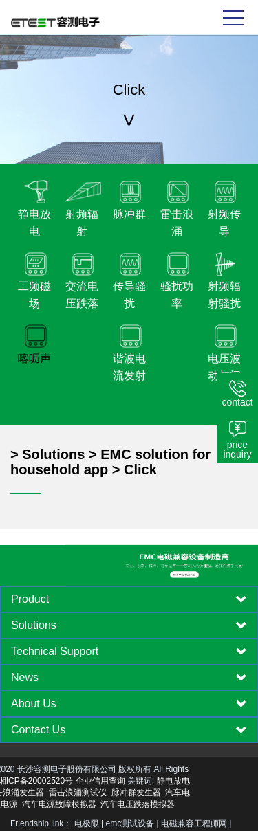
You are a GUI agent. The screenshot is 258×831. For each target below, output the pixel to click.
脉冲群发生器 (83, 792)
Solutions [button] (129, 625)
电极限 (86, 823)
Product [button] (129, 599)
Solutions (53, 454)
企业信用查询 (47, 781)
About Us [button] (129, 703)
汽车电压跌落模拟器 (85, 804)
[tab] (129, 599)
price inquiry (237, 449)
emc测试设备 (130, 823)
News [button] (129, 677)
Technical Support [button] (129, 651)
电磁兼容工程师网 (194, 823)
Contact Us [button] (129, 729)
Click (140, 469)
